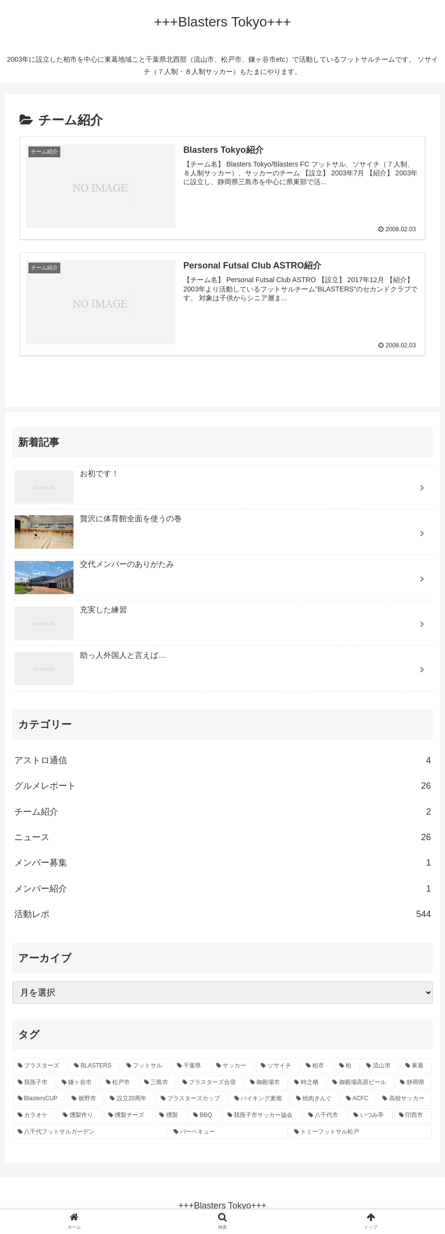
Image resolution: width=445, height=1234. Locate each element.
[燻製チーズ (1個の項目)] (128, 1115)
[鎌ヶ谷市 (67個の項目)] (78, 1082)
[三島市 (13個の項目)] (158, 1082)
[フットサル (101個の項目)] (146, 1065)
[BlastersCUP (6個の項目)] (39, 1098)
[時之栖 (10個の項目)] (308, 1082)
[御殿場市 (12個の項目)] (267, 1082)
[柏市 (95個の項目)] (317, 1065)
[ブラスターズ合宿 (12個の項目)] (211, 1082)
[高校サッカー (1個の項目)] (405, 1098)
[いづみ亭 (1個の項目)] (371, 1115)
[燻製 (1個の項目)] (171, 1115)
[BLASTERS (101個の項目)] (95, 1065)
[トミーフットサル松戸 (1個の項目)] (361, 1131)
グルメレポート (222, 785)
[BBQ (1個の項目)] (205, 1115)
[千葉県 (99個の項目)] (191, 1065)
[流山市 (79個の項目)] (380, 1065)
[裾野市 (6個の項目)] (85, 1098)
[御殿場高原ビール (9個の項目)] (361, 1082)
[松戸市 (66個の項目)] (119, 1082)
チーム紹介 (222, 811)
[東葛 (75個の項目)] (416, 1065)
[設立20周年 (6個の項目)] (129, 1098)
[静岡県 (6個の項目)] (414, 1082)
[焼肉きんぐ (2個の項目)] (316, 1098)
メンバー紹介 (222, 888)
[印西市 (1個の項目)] (413, 1115)
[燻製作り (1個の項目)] (80, 1115)
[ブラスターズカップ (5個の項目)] (192, 1098)
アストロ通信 (222, 760)
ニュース (222, 837)
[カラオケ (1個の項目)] (35, 1115)
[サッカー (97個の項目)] (233, 1065)
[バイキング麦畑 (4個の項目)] (260, 1098)
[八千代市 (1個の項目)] (325, 1115)
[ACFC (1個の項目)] (359, 1098)
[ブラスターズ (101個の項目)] (40, 1065)
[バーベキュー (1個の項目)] (228, 1131)
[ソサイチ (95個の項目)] (277, 1065)
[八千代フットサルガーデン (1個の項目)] (90, 1131)
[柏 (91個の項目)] (347, 1065)
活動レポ (222, 913)
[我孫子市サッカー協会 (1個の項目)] (262, 1115)
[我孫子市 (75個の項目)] (34, 1082)
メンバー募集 (222, 863)
